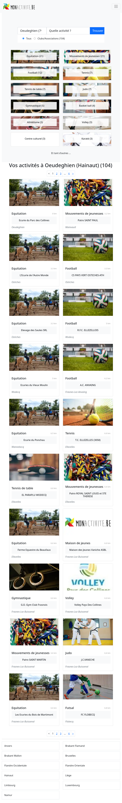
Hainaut (8, 775)
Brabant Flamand (75, 745)
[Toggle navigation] (116, 6)
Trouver (97, 31)
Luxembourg (72, 785)
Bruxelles (70, 755)
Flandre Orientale (75, 765)
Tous (28, 38)
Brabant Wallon (13, 755)
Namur (8, 795)
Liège (68, 775)
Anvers (8, 745)
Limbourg (9, 785)
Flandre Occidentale (15, 765)
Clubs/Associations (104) (51, 38)
